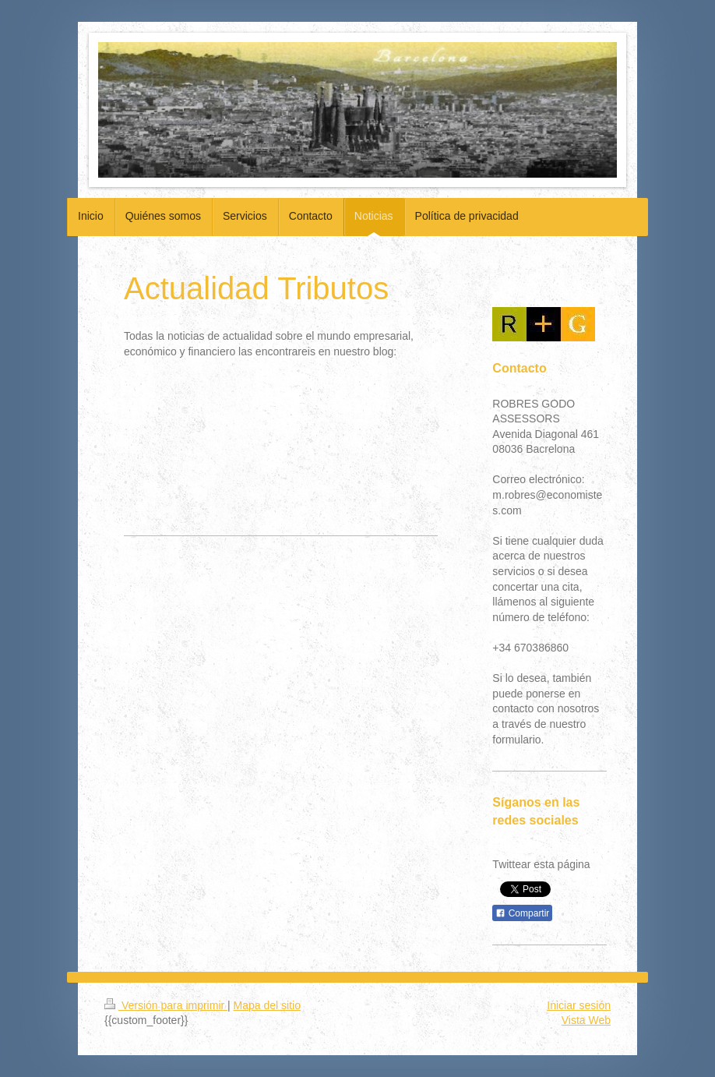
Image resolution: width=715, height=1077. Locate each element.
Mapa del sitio (267, 1005)
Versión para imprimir (165, 1005)
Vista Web (586, 1020)
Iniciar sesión (579, 1005)
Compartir (522, 913)
